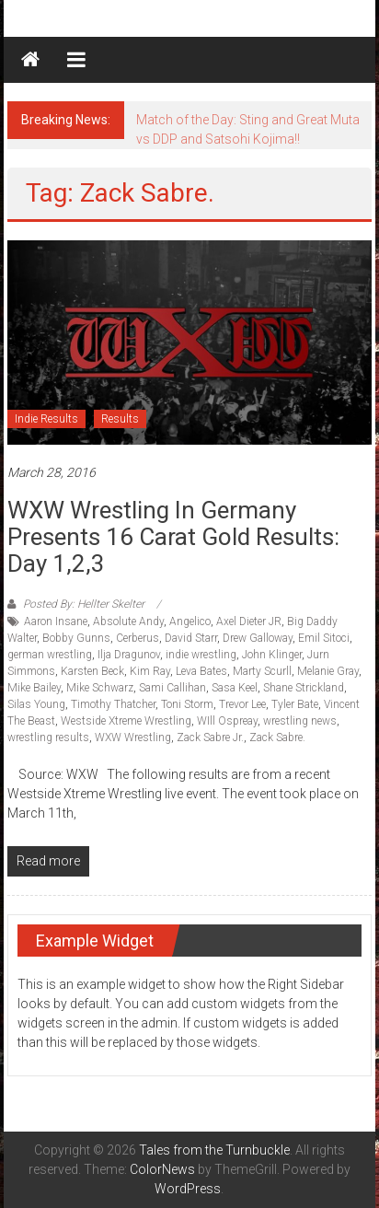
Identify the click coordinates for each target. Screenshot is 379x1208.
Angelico (190, 621)
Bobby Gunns (76, 638)
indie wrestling (201, 654)
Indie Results (46, 418)
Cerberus (137, 638)
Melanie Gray (328, 671)
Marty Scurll (262, 671)
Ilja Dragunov (129, 654)
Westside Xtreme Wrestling (126, 720)
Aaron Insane (55, 621)
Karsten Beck (92, 671)
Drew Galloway (258, 638)
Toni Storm (187, 704)
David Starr (191, 638)
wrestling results (48, 737)
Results (120, 418)
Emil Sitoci (324, 638)
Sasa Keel (235, 687)
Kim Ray (150, 671)
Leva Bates (201, 671)
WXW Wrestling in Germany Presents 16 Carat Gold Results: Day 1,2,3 (173, 536)
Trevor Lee (242, 704)
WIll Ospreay (227, 720)
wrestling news (300, 720)
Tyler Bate (294, 704)
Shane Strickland (303, 687)
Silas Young (36, 704)
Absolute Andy (128, 621)
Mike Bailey (34, 687)
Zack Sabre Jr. (210, 737)
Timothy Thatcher (113, 704)
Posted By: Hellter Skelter (83, 604)
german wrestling (49, 654)
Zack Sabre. (277, 737)
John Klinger (272, 654)
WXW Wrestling (133, 737)
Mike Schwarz (99, 687)
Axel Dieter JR (248, 621)
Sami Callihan (172, 687)
